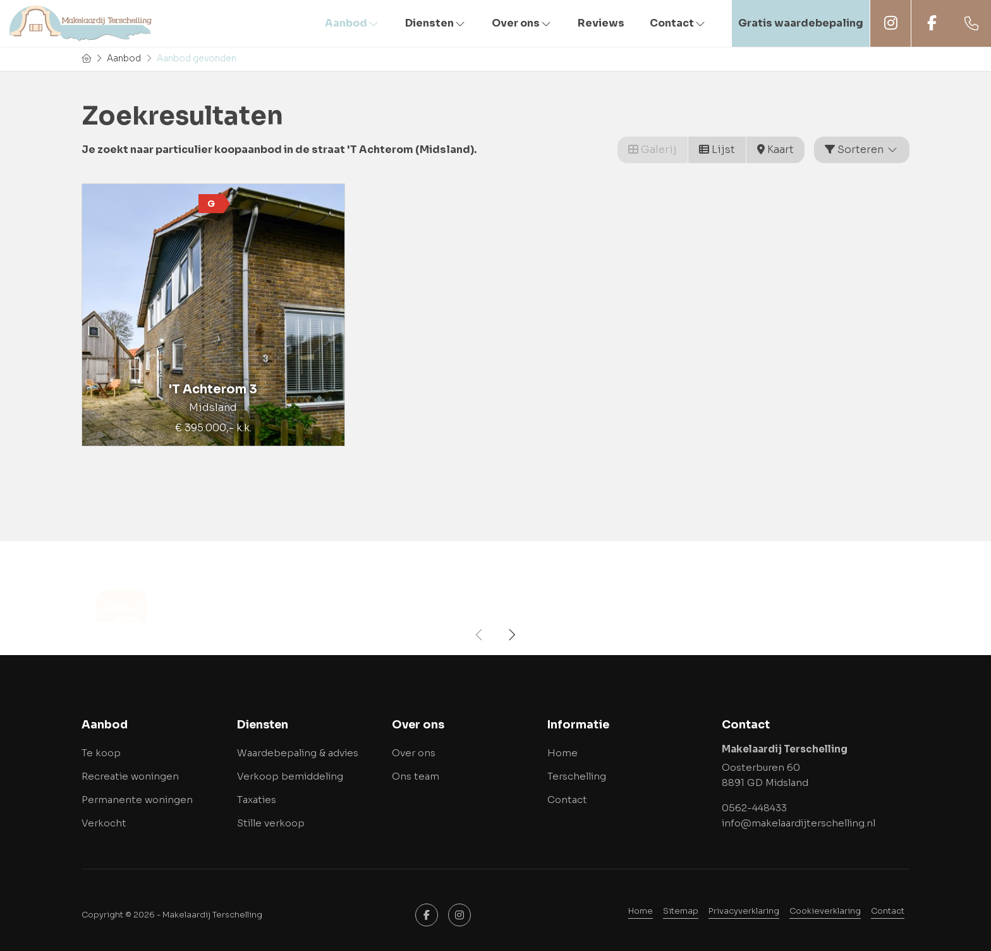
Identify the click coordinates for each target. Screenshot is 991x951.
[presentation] (479, 634)
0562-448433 (754, 808)
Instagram (890, 23)
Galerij (652, 149)
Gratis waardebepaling (800, 23)
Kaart (775, 149)
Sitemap (680, 911)
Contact (678, 23)
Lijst (717, 149)
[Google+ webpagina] (459, 915)
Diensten (435, 23)
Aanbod (352, 23)
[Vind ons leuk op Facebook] (426, 915)
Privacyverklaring (743, 911)
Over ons (522, 23)
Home (640, 911)
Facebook (931, 23)
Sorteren (862, 149)
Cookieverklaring (825, 911)
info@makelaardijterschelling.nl (798, 823)
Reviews (601, 23)
